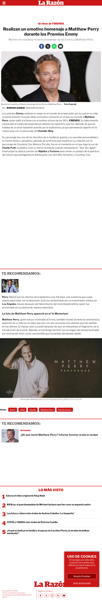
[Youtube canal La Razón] (64, 595)
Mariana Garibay (16, 108)
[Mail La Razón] (60, 46)
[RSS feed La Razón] (58, 595)
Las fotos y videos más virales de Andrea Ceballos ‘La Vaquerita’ (40, 513)
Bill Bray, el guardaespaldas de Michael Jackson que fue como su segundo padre (49, 504)
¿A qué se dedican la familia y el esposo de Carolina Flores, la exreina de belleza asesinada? (48, 532)
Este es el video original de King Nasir (25, 495)
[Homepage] (51, 2)
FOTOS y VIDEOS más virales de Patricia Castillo (32, 522)
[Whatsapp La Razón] (54, 46)
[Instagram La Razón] (52, 595)
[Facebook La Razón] (41, 46)
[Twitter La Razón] (47, 46)
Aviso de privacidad (81, 583)
